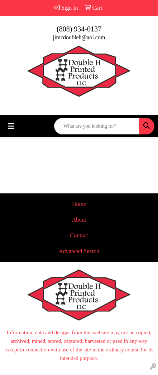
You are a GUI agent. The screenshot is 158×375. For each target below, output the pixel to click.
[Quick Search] (96, 126)
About (79, 220)
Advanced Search (79, 251)
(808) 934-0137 (79, 29)
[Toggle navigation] (11, 126)
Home (79, 204)
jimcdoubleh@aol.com (79, 37)
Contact (79, 235)
